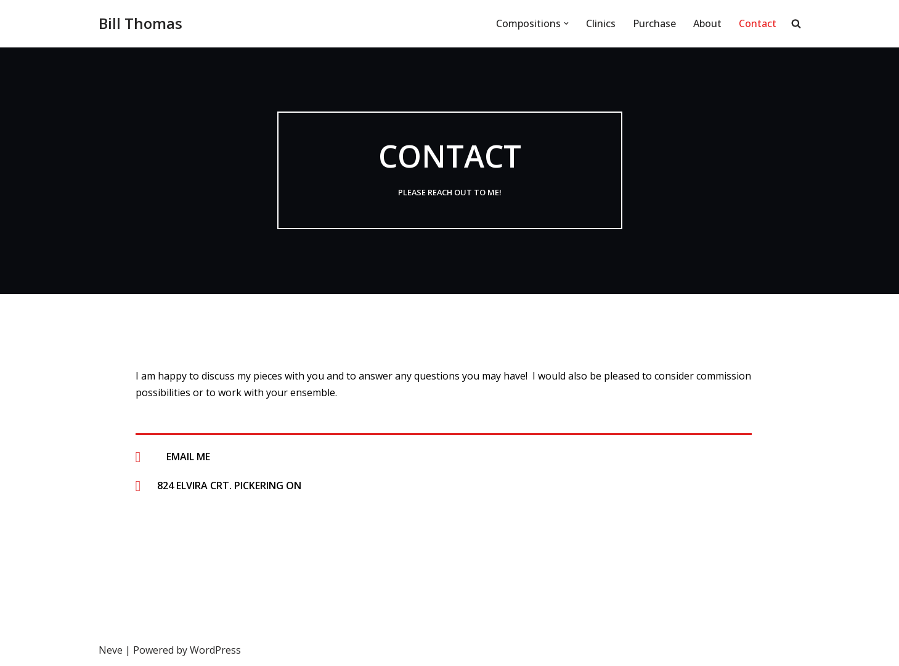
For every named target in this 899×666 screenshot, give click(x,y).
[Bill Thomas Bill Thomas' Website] (140, 23)
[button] (566, 23)
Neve (111, 650)
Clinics (601, 23)
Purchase (654, 23)
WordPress (215, 650)
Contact (757, 23)
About (707, 23)
